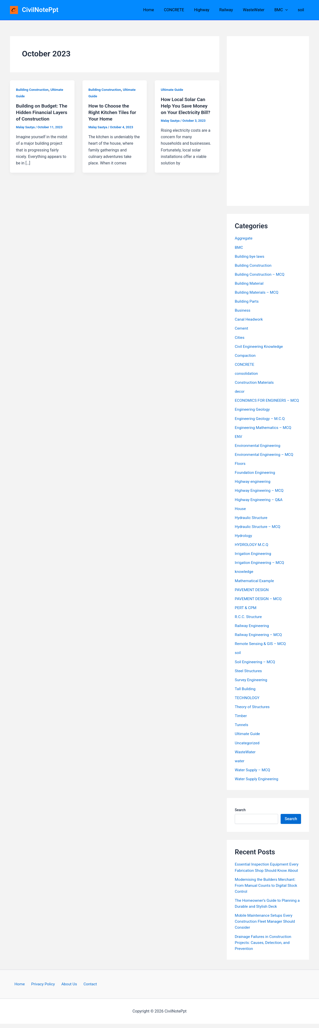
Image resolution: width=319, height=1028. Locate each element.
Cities (240, 337)
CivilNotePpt (40, 9)
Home (161, 10)
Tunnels (242, 729)
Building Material (250, 283)
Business (243, 310)
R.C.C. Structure (249, 621)
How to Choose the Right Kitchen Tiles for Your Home (113, 112)
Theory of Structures (253, 711)
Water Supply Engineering (257, 783)
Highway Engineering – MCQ (260, 495)
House (240, 513)
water (240, 765)
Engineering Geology (253, 414)
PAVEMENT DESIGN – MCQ (259, 603)
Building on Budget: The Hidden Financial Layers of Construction (41, 112)
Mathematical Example (255, 585)
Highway (210, 10)
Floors (240, 468)
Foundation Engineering (256, 477)
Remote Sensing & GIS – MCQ (261, 648)
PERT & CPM (246, 612)
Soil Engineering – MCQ (256, 666)
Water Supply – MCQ (253, 774)
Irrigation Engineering (254, 558)
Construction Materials (255, 382)
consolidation (247, 373)
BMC (284, 10)
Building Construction (33, 90)
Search (240, 814)
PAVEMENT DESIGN (252, 594)
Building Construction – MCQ (260, 274)
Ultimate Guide (172, 90)
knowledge (244, 576)
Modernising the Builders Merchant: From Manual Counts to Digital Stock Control (267, 889)
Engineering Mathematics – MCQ (264, 432)
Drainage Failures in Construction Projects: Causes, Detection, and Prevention (264, 946)
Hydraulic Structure (252, 522)
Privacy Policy (44, 988)
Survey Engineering (251, 684)
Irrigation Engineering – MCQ (260, 567)
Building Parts (247, 301)
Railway (233, 10)
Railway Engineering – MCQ (259, 639)
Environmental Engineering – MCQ (265, 459)
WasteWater (258, 10)
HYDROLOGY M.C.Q (252, 549)
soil (302, 10)
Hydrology (244, 540)
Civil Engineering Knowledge (260, 346)
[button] (288, 10)
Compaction (245, 355)
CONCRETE (185, 10)
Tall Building (245, 693)
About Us (68, 988)
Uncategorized (247, 747)
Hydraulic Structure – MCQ (258, 531)
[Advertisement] (268, 121)
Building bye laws (250, 256)
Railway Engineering (252, 630)
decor (240, 390)
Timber (241, 720)
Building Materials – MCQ (257, 292)
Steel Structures (249, 675)
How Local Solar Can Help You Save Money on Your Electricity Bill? (186, 105)
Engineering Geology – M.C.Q (261, 423)
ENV (238, 441)
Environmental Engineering (258, 450)
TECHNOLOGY (247, 702)
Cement (241, 328)
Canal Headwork (249, 319)
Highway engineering (253, 486)
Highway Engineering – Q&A (259, 504)
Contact (87, 988)
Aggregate (244, 238)
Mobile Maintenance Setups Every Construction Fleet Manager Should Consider (266, 925)
